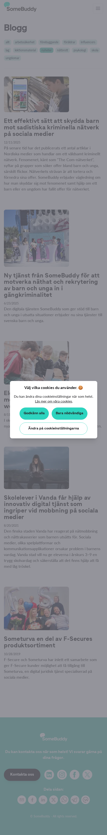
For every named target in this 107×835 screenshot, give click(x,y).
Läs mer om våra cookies (53, 401)
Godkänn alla (34, 413)
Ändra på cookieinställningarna (53, 428)
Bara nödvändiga (69, 413)
